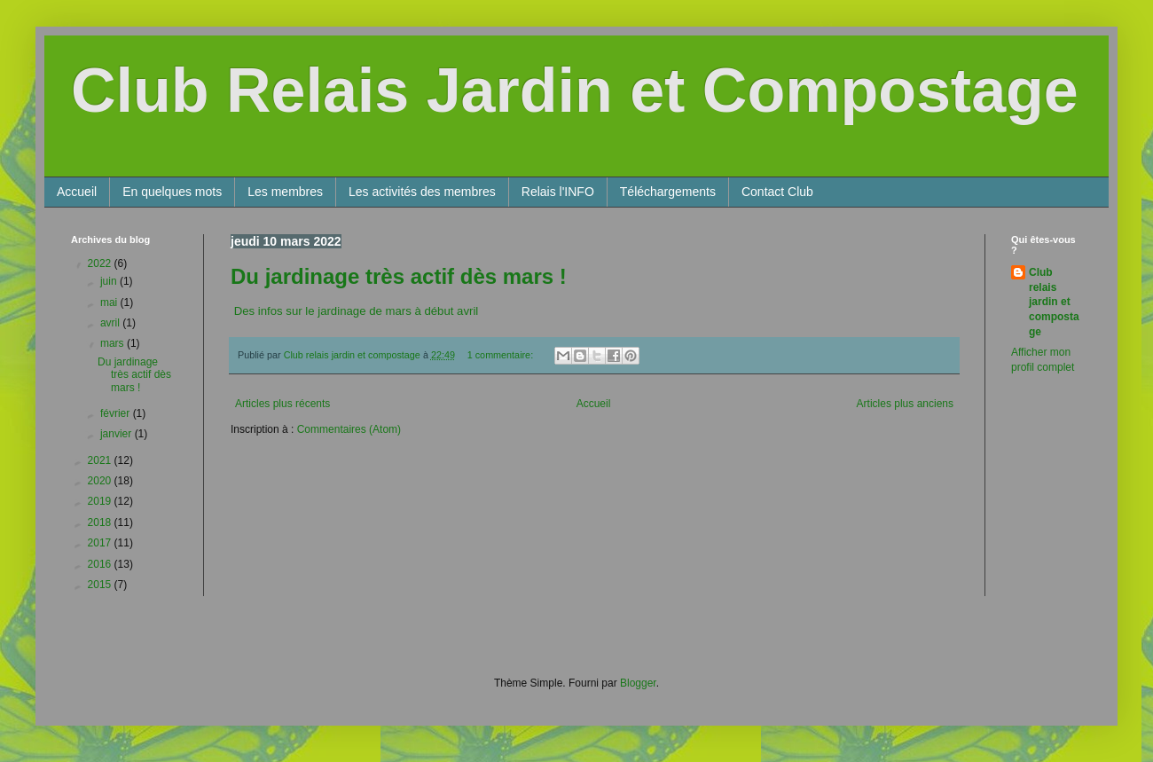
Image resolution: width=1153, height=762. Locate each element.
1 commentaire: (501, 355)
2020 (101, 481)
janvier (117, 434)
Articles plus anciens (905, 403)
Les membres (285, 192)
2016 (101, 564)
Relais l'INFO (558, 192)
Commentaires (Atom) (349, 429)
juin (110, 281)
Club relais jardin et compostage (1054, 302)
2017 (101, 543)
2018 (101, 522)
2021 (101, 460)
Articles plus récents (282, 403)
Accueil (77, 192)
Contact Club (777, 192)
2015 (101, 584)
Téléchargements (668, 192)
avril (111, 323)
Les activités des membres (422, 192)
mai (110, 302)
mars (113, 343)
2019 (101, 501)
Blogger (638, 683)
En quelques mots (172, 192)
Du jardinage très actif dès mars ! (399, 276)
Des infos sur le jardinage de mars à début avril (354, 311)
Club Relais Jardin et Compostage (574, 90)
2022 (101, 263)
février (116, 413)
